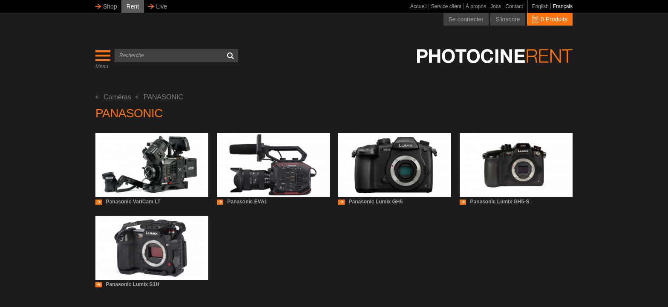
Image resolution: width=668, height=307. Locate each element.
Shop (110, 6)
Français (563, 6)
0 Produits (549, 19)
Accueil (418, 6)
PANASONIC (159, 97)
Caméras (113, 97)
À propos (476, 6)
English (540, 6)
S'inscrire (507, 19)
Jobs (495, 6)
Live (161, 6)
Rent (133, 6)
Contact (514, 6)
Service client (446, 6)
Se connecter (466, 19)
